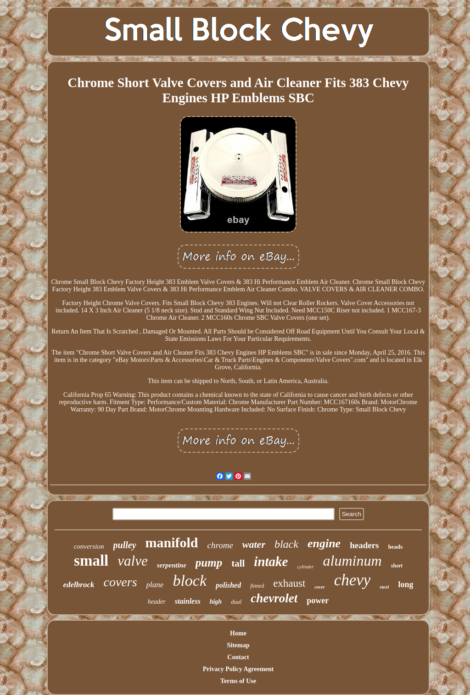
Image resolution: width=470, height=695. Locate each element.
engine (324, 543)
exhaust (289, 583)
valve (132, 561)
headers (364, 545)
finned (257, 586)
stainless (188, 601)
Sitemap (238, 645)
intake (271, 561)
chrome (220, 545)
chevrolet (274, 598)
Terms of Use (238, 681)
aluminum (352, 560)
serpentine (171, 565)
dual (236, 601)
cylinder (305, 566)
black (286, 544)
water (253, 544)
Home (238, 633)
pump (209, 562)
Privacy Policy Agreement (238, 669)
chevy (352, 580)
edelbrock (79, 584)
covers (120, 582)
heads (395, 546)
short (397, 565)
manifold (171, 542)
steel (384, 586)
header (157, 601)
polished (228, 585)
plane (155, 584)
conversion (89, 546)
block (190, 580)
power (318, 600)
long (405, 584)
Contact (238, 657)
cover (319, 586)
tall (238, 563)
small (91, 560)
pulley (124, 545)
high (216, 601)
